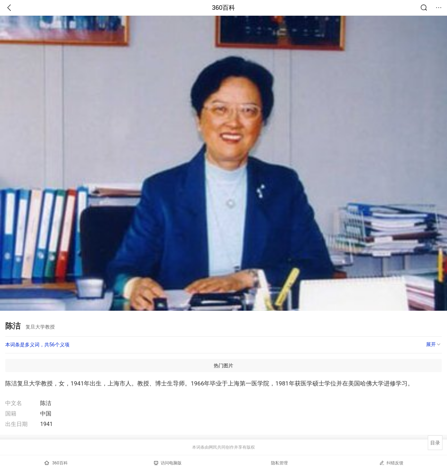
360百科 (223, 7)
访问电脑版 (168, 463)
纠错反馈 (391, 462)
